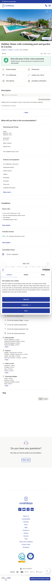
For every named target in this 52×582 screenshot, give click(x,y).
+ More (26, 107)
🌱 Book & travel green (9, 1)
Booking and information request (39, 578)
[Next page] (47, 263)
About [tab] (43, 274)
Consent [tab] (9, 274)
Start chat (26, 460)
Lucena (16, 50)
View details (6, 225)
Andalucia (4, 50)
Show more (7, 192)
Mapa (40, 399)
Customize (26, 305)
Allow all (26, 299)
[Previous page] (4, 263)
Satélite (46, 399)
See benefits (15, 63)
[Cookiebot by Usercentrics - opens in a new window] (42, 270)
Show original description (44, 99)
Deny (26, 310)
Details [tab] (26, 274)
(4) (4, 580)
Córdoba (10, 50)
